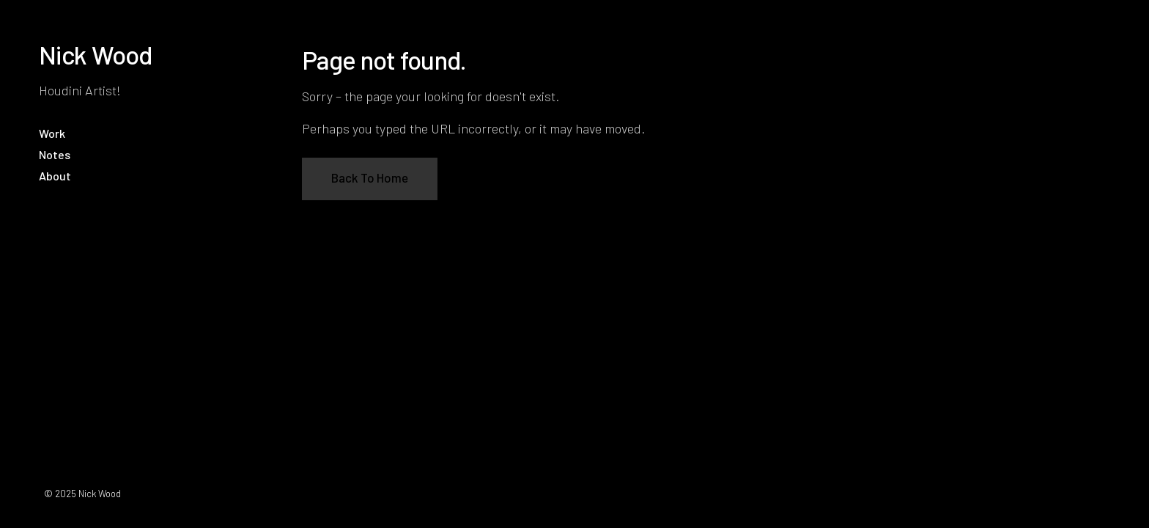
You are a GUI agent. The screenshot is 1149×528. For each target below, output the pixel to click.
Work (52, 133)
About (55, 176)
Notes (54, 154)
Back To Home (369, 177)
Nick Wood (95, 54)
